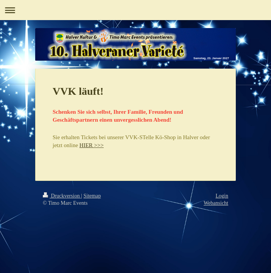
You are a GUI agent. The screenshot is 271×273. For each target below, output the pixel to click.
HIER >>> (91, 145)
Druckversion (62, 196)
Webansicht (216, 203)
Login (222, 196)
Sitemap (92, 196)
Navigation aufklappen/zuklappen (135, 10)
